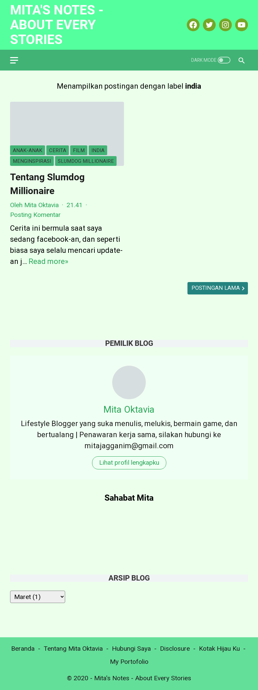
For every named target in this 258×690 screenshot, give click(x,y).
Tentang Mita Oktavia (73, 648)
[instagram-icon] (224, 24)
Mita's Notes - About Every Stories (56, 24)
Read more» (48, 261)
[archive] (37, 597)
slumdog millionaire (86, 161)
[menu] (18, 60)
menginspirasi (32, 161)
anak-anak (27, 150)
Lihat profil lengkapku (129, 462)
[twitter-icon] (208, 24)
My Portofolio (129, 661)
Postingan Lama (216, 288)
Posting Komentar (35, 215)
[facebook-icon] (192, 24)
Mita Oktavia (129, 409)
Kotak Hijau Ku (219, 648)
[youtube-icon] (240, 24)
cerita (57, 150)
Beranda (23, 648)
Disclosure (175, 648)
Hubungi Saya (131, 648)
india (97, 150)
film (79, 150)
